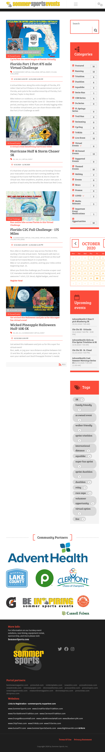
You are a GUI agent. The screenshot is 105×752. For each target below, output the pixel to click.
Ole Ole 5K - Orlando (83, 332)
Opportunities (79, 221)
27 (79, 278)
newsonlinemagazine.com (41, 690)
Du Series (79, 103)
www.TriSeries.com (52, 723)
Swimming (80, 121)
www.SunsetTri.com (17, 728)
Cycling (79, 127)
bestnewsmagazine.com (17, 685)
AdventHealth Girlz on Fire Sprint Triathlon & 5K (84, 342)
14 (85, 268)
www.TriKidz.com (35, 723)
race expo (83, 493)
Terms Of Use (65, 739)
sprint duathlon (83, 474)
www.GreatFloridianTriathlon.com (47, 708)
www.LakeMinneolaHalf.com (49, 718)
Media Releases (76, 202)
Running (79, 71)
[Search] (82, 23)
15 (91, 268)
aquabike (83, 456)
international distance (82, 448)
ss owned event (18, 72)
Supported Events (78, 159)
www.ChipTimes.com (17, 723)
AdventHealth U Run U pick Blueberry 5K (83, 321)
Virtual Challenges (13, 219)
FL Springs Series (78, 109)
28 (73, 258)
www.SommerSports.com (19, 708)
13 (79, 268)
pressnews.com (82, 690)
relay (81, 487)
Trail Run (79, 116)
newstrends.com (13, 687)
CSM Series (80, 97)
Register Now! (16, 280)
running (54, 238)
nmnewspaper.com (32, 687)
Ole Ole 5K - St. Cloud (82, 351)
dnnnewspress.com (64, 690)
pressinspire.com (90, 687)
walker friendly (83, 428)
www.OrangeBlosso (17, 718)
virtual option (83, 511)
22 (91, 273)
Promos (78, 190)
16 (97, 268)
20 (79, 273)
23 (97, 273)
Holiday (79, 174)
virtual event (45, 72)
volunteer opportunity (85, 501)
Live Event (80, 137)
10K (16, 159)
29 (79, 258)
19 (73, 273)
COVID (78, 195)
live (80, 519)
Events (78, 179)
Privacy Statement (83, 739)
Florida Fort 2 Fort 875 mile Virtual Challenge (31, 65)
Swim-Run (80, 92)
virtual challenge (32, 72)
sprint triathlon (83, 438)
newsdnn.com (70, 685)
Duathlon (79, 81)
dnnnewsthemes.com (53, 687)
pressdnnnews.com (88, 685)
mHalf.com (30, 718)
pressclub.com (37, 685)
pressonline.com (72, 687)
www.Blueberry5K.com (73, 718)
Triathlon (79, 76)
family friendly (83, 407)
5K (14, 159)
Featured (79, 65)
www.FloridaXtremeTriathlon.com (23, 713)
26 (73, 278)
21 (85, 273)
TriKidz (78, 132)
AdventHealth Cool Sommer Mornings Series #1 (84, 362)
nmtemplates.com (54, 685)
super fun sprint (84, 464)
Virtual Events (77, 144)
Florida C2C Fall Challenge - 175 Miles (34, 231)
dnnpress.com (12, 693)
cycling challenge (17, 239)
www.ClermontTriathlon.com (52, 713)
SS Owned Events (13, 56)
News (77, 184)
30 (85, 258)
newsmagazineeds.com (16, 690)
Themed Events (77, 167)
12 (73, 268)
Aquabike (79, 87)
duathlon (83, 482)
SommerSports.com (18, 639)
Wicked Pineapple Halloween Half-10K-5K (33, 326)
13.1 (20, 159)
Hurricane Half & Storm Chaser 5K (35, 153)
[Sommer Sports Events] (33, 4)
